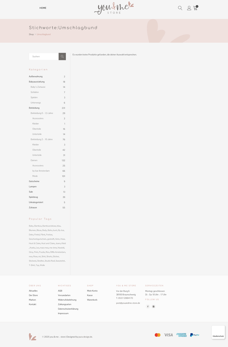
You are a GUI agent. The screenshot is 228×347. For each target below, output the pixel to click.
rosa (30, 256)
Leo (37, 247)
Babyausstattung (36, 81)
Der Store (33, 295)
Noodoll (61, 247)
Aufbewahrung (35, 76)
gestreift (50, 239)
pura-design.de (85, 336)
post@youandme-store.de (128, 303)
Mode (35, 176)
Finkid (37, 234)
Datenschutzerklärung (68, 308)
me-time (53, 247)
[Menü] (223, 327)
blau (59, 226)
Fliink (43, 234)
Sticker (56, 256)
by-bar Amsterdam (41, 170)
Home (43, 8)
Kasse (90, 295)
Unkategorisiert (36, 202)
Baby (31, 226)
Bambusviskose (49, 226)
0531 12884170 (125, 298)
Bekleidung (34, 107)
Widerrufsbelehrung (67, 299)
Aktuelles (33, 290)
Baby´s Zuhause (38, 86)
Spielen (34, 97)
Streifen (40, 260)
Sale (31, 191)
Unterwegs (36, 102)
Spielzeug (33, 197)
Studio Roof (50, 260)
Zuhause (33, 207)
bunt (55, 230)
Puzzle (42, 252)
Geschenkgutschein (37, 239)
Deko (31, 234)
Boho (50, 230)
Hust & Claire (34, 243)
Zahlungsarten (64, 304)
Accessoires (37, 118)
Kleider (35, 123)
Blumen (32, 230)
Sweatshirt (60, 260)
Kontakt (32, 304)
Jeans (58, 243)
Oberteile (36, 128)
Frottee (49, 234)
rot (39, 256)
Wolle (42, 265)
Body (44, 230)
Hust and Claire (48, 243)
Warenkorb (92, 299)
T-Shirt (32, 265)
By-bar (61, 230)
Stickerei (32, 260)
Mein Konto (92, 290)
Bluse (39, 230)
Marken (32, 299)
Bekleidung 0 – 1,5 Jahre (42, 113)
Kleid (64, 243)
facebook (148, 306)
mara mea (44, 247)
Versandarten (64, 295)
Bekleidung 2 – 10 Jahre (42, 139)
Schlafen (35, 92)
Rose (35, 256)
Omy (31, 252)
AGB (60, 290)
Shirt (44, 256)
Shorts (49, 256)
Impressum (63, 313)
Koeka (32, 247)
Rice (47, 252)
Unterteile (37, 134)
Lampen (32, 186)
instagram (153, 306)
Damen (34, 160)
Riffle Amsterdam (57, 252)
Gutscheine (34, 181)
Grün (57, 239)
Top (37, 265)
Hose (62, 239)
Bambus (38, 226)
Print (36, 252)
